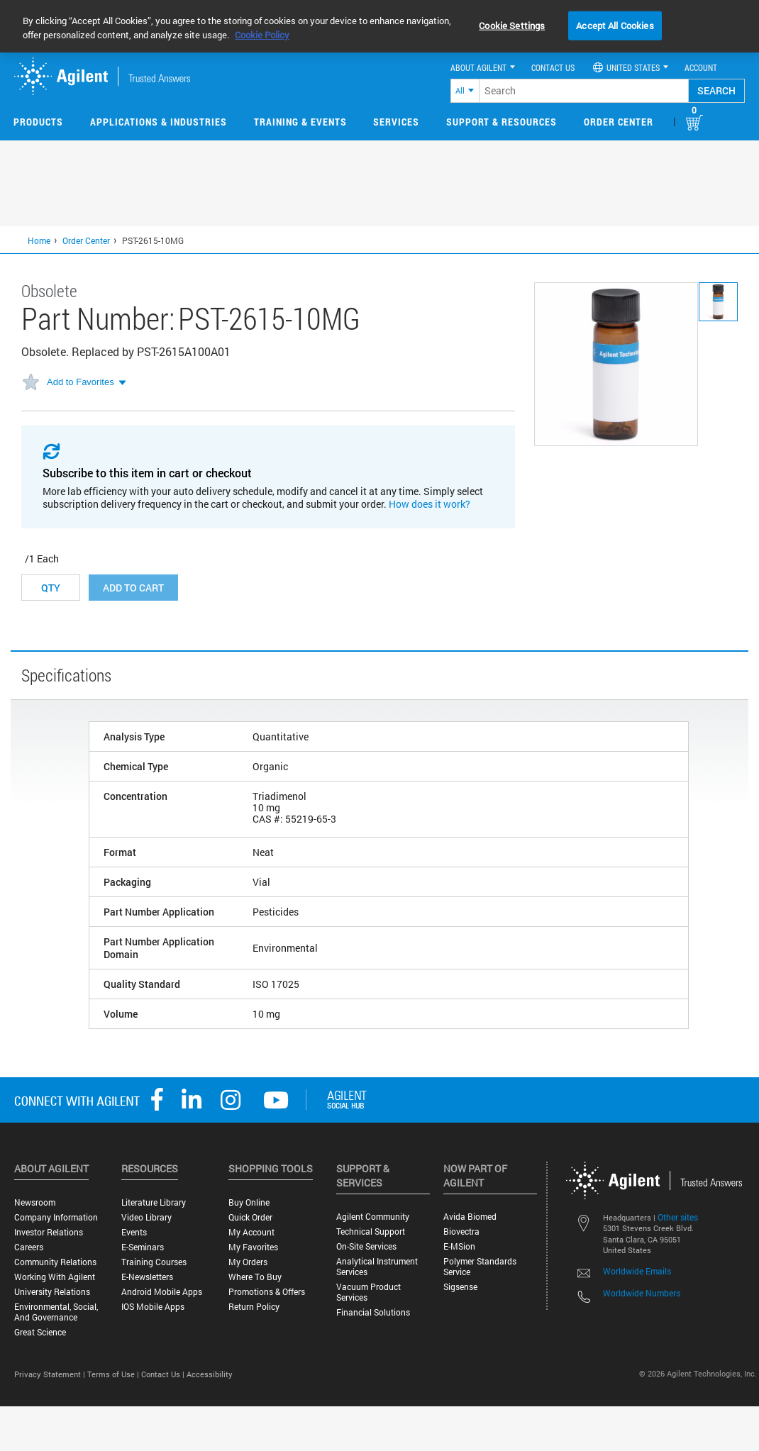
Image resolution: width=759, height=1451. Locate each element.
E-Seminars (142, 1247)
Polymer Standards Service (479, 1266)
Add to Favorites (80, 382)
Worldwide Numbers (641, 1293)
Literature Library (153, 1202)
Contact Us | (164, 1374)
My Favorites (253, 1247)
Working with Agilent (54, 1277)
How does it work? (429, 504)
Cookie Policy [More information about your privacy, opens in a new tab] (262, 34)
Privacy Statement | (50, 1374)
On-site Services (366, 1246)
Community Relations (55, 1262)
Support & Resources (501, 121)
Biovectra (461, 1231)
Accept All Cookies (614, 24)
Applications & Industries (158, 121)
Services (396, 121)
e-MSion (459, 1246)
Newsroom (34, 1202)
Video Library (146, 1217)
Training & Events (300, 121)
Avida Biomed (470, 1216)
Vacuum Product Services (368, 1292)
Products (38, 121)
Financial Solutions (373, 1312)
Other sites (678, 1217)
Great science (40, 1332)
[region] (379, 26)
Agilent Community (372, 1216)
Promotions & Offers (266, 1291)
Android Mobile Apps (161, 1291)
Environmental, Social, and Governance (56, 1312)
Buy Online (249, 1202)
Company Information (56, 1217)
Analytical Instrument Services (377, 1266)
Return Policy (253, 1306)
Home (39, 240)
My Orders (247, 1262)
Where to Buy (255, 1277)
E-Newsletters (147, 1277)
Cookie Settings (512, 24)
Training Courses (154, 1262)
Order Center (618, 121)
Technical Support (370, 1231)
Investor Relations (48, 1232)
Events (134, 1232)
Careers (28, 1247)
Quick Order (250, 1217)
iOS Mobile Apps (152, 1306)
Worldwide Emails (637, 1271)
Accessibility (210, 1374)
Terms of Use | (114, 1374)
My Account (251, 1232)
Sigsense (460, 1287)
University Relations (52, 1291)
